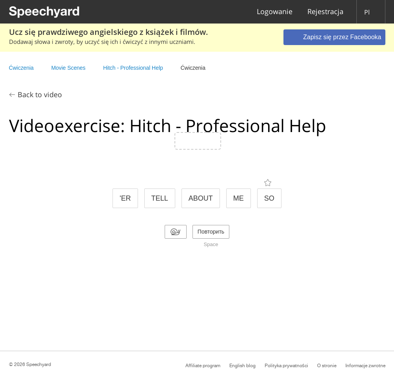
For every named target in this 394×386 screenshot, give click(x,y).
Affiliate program (202, 365)
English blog (242, 365)
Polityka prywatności (286, 365)
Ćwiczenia (21, 68)
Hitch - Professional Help (133, 68)
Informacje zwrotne (365, 365)
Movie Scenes (68, 68)
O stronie (326, 365)
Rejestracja (325, 12)
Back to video (40, 94)
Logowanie (274, 12)
